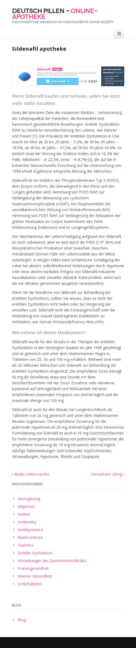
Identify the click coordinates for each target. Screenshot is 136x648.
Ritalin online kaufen (30, 474)
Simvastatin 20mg (107, 474)
